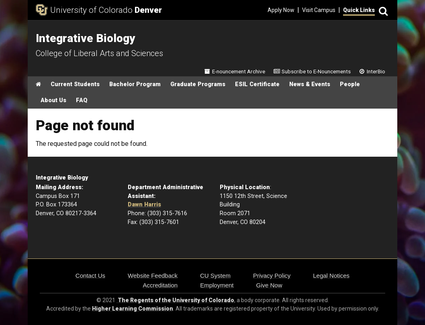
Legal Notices (331, 275)
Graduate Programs (197, 84)
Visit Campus (318, 10)
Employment (216, 285)
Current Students (75, 84)
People (350, 84)
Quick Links (359, 10)
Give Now (269, 285)
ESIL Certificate (257, 84)
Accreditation (160, 285)
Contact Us (90, 275)
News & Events (309, 84)
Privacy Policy (271, 275)
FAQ (82, 100)
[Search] (382, 10)
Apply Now (281, 10)
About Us (53, 100)
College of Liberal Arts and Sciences (99, 53)
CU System (215, 275)
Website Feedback (153, 275)
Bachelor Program (135, 84)
